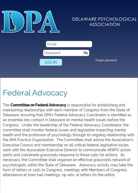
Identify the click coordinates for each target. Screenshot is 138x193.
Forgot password (106, 60)
